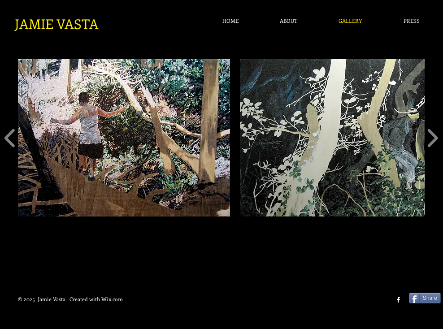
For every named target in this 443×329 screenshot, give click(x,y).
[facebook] (398, 299)
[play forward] (432, 138)
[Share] (425, 298)
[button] (124, 137)
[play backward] (10, 138)
